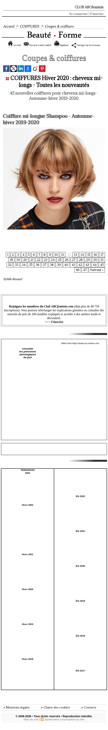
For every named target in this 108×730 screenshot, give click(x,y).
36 (37, 270)
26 (66, 264)
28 (80, 264)
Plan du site (30, 724)
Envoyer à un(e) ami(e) (48, 45)
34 (22, 270)
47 (84, 275)
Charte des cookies (55, 712)
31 (102, 264)
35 (30, 270)
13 (75, 259)
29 (88, 264)
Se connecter (78, 14)
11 (62, 259)
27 (73, 264)
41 (72, 270)
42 (80, 270)
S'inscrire (97, 14)
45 (102, 270)
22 (37, 264)
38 (51, 270)
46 (77, 275)
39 (58, 270)
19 (15, 264)
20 (22, 264)
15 (88, 259)
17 (102, 259)
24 (51, 264)
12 (68, 259)
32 (8, 270)
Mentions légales (16, 712)
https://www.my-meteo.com (85, 349)
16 (95, 259)
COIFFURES (31, 26)
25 (58, 264)
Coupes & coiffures (63, 26)
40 (65, 270)
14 (81, 259)
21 (29, 264)
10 (55, 259)
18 (8, 264)
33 (15, 270)
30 (95, 264)
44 (94, 270)
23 (44, 264)
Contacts (88, 712)
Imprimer (81, 45)
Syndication (52, 724)
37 (44, 270)
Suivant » (97, 275)
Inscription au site (73, 724)
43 (87, 270)
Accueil (9, 26)
